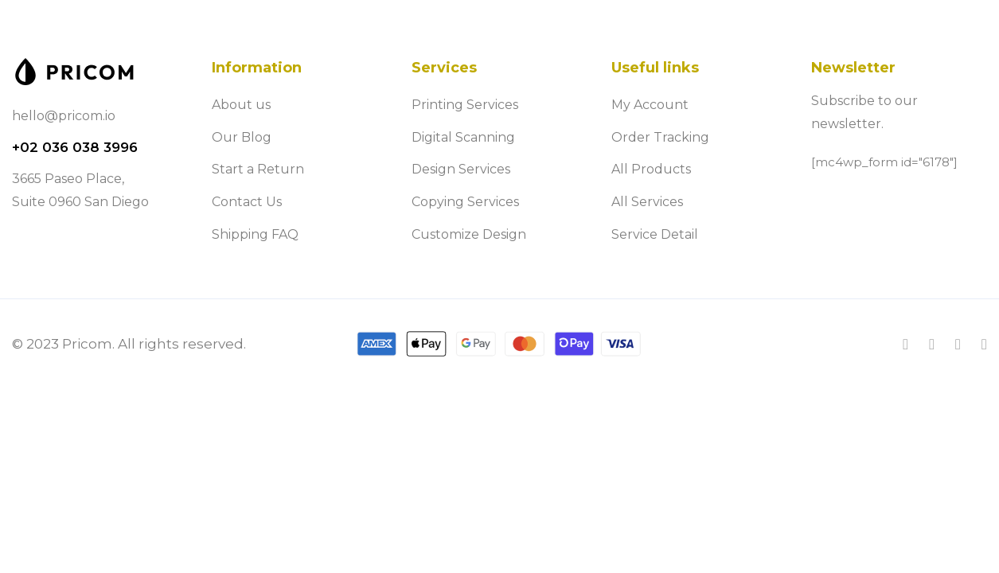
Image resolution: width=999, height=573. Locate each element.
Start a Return (258, 169)
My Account (650, 104)
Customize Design (469, 234)
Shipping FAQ (255, 234)
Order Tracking (660, 137)
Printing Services (465, 104)
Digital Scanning (463, 137)
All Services (647, 201)
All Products (651, 169)
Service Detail (654, 234)
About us (241, 104)
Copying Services (465, 201)
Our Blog (241, 137)
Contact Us (247, 201)
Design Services (461, 169)
